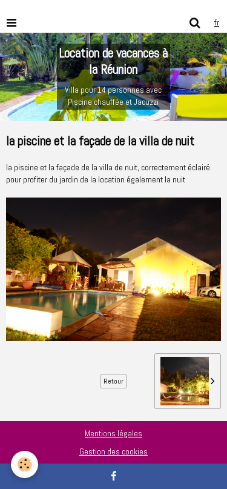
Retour (113, 381)
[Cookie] (24, 464)
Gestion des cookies (113, 451)
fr (216, 22)
